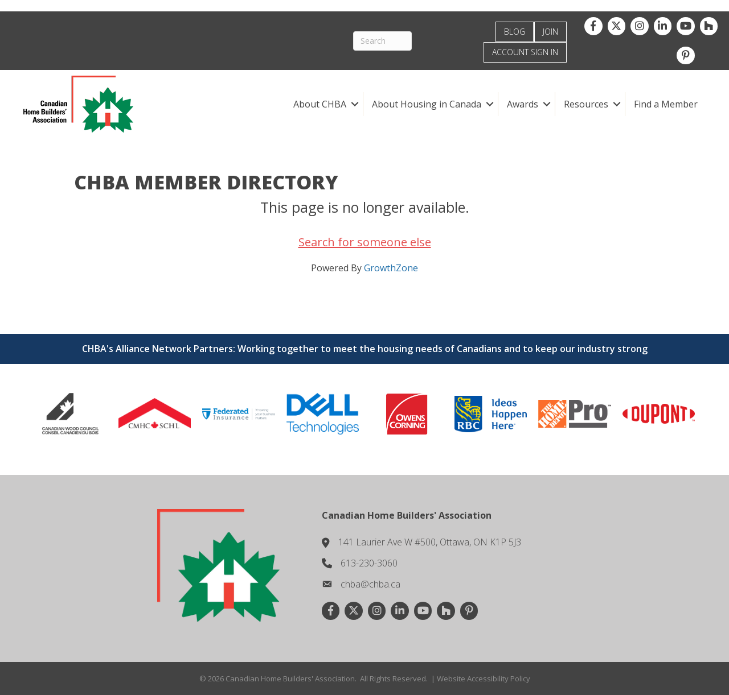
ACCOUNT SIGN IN (525, 52)
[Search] (382, 41)
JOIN (550, 31)
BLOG (514, 31)
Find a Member (666, 104)
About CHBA (319, 104)
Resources (586, 104)
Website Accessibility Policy (483, 678)
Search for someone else (364, 242)
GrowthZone (391, 268)
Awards (522, 104)
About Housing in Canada (426, 104)
